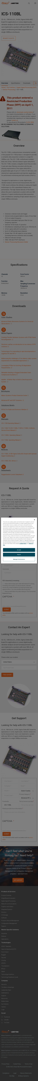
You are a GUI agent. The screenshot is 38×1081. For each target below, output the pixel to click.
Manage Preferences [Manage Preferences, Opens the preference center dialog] (19, 559)
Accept (19, 550)
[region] (19, 541)
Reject (19, 554)
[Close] (34, 520)
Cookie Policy (23, 543)
